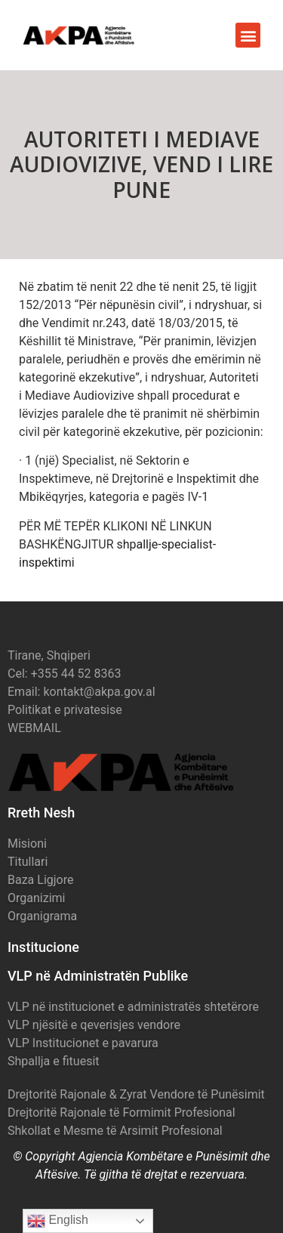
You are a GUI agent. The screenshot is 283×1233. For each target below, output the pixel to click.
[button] (247, 35)
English (57, 1221)
